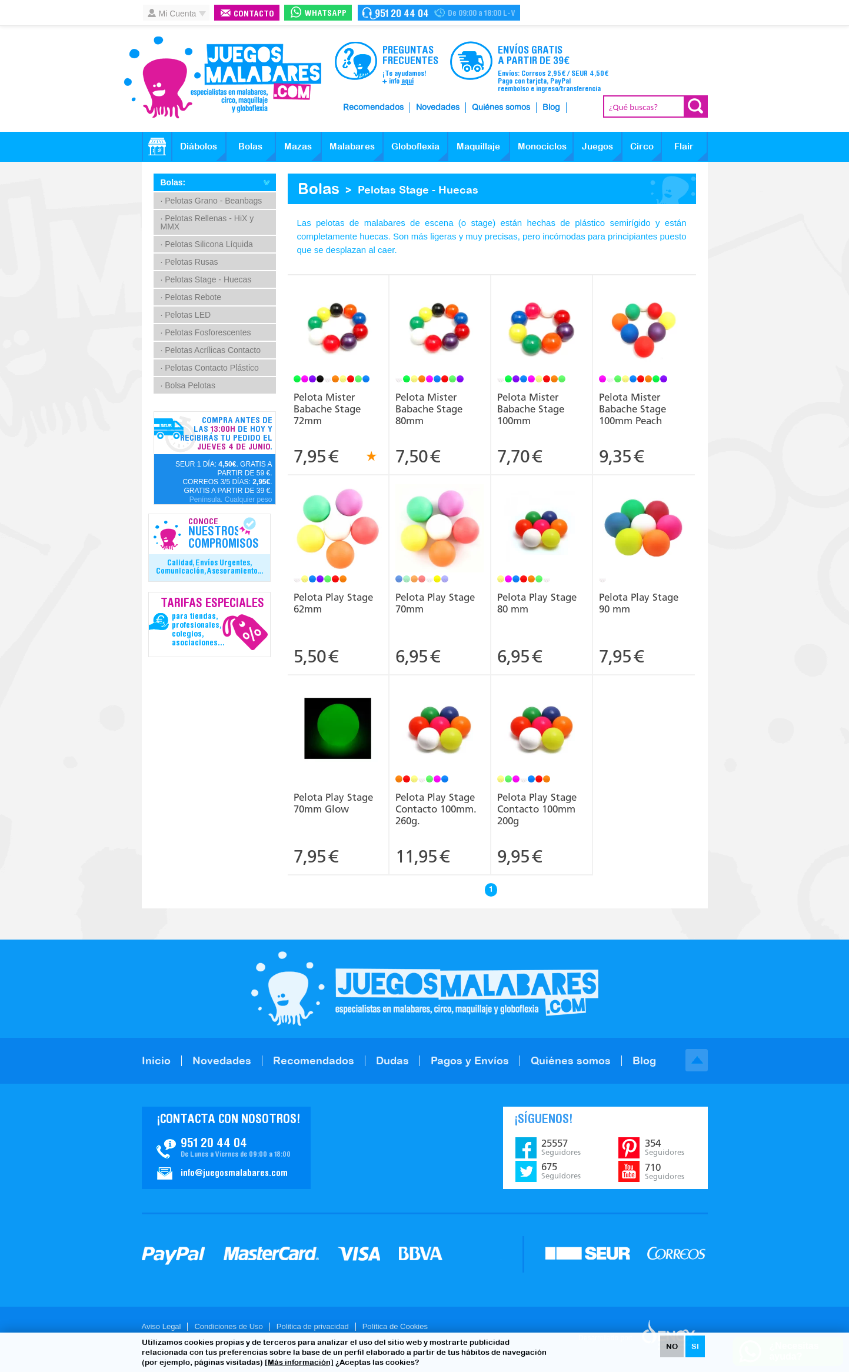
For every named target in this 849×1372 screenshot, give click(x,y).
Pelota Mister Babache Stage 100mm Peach (632, 409)
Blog (551, 108)
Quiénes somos (501, 108)
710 (664, 1171)
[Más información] (299, 1362)
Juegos (597, 146)
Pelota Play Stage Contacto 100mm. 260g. (436, 809)
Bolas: (173, 182)
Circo (642, 146)
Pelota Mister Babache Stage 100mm (530, 409)
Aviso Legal (161, 1326)
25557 (561, 1147)
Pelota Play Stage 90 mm (638, 603)
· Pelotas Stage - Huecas (206, 279)
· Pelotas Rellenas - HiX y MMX (207, 222)
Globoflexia (415, 146)
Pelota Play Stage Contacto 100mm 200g (537, 809)
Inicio (156, 1060)
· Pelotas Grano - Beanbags (211, 200)
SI (695, 1346)
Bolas (250, 146)
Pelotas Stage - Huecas (418, 190)
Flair (684, 146)
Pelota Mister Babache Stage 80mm (428, 409)
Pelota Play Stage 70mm (435, 603)
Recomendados (373, 108)
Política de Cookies (395, 1326)
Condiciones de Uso (228, 1326)
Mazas (298, 146)
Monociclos (542, 146)
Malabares (352, 146)
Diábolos (198, 146)
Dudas (392, 1060)
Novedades (438, 108)
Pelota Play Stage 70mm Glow (333, 803)
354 (664, 1147)
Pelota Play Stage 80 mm (537, 603)
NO (672, 1346)
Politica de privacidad (313, 1326)
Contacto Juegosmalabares (439, 13)
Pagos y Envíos (470, 1060)
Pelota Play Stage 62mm (333, 603)
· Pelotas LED (186, 314)
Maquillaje (478, 146)
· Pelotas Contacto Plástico (210, 367)
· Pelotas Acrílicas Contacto (211, 350)
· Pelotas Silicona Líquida (207, 244)
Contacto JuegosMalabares (226, 1148)
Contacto (254, 14)
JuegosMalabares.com (222, 77)
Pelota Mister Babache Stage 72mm (327, 409)
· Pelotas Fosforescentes (206, 332)
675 (561, 1171)
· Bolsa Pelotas (188, 385)
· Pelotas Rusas (189, 262)
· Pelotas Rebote (191, 297)
